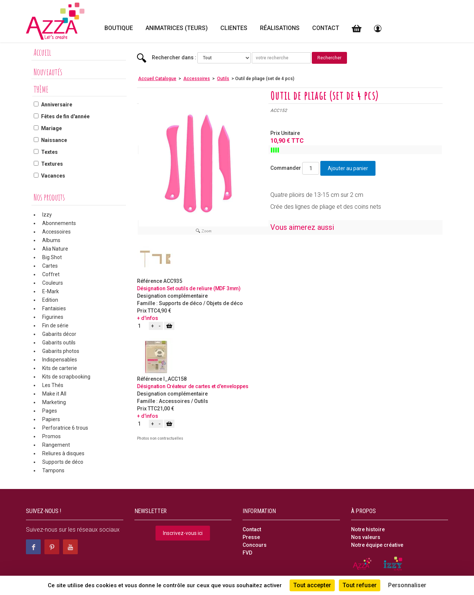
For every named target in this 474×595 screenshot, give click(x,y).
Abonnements (59, 223)
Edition (50, 300)
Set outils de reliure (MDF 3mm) (204, 288)
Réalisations (280, 28)
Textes (49, 152)
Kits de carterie (59, 368)
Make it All (54, 394)
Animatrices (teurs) (177, 28)
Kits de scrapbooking (66, 377)
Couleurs (52, 283)
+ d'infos (147, 318)
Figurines (52, 317)
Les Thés (52, 385)
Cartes (50, 266)
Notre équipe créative (377, 545)
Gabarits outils (59, 343)
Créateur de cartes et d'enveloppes (207, 386)
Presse (251, 537)
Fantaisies (54, 308)
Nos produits (49, 197)
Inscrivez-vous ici (183, 533)
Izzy (47, 215)
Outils (223, 78)
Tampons (53, 470)
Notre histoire (368, 529)
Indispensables (59, 360)
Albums (51, 240)
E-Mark (50, 291)
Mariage (51, 128)
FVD (247, 553)
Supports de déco (62, 462)
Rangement (56, 445)
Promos (51, 436)
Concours (255, 545)
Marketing (54, 402)
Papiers (51, 419)
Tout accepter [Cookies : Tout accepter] (312, 585)
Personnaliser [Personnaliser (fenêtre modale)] (407, 585)
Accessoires (56, 232)
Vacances (53, 176)
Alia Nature (55, 249)
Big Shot (52, 257)
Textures (52, 164)
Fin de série (55, 325)
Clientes (233, 28)
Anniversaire (56, 105)
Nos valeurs (365, 537)
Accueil (42, 52)
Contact (325, 28)
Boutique (118, 28)
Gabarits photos (60, 351)
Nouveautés (48, 71)
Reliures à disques (63, 453)
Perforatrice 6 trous (65, 428)
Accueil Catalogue (157, 78)
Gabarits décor (59, 334)
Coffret (51, 274)
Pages (49, 411)
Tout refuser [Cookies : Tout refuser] (360, 585)
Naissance (54, 140)
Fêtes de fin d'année (65, 116)
